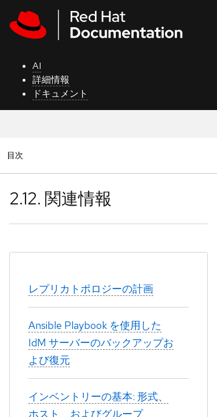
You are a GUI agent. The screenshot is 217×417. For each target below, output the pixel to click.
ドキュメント (60, 93)
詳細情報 (50, 80)
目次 (16, 154)
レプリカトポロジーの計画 (90, 288)
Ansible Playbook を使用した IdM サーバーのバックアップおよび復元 (101, 343)
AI (36, 66)
